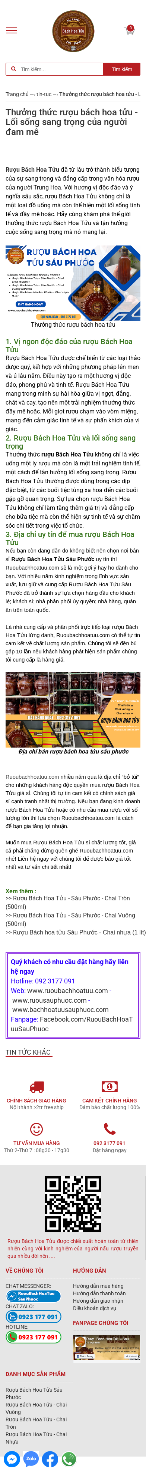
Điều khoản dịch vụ (94, 1308)
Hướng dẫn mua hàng (98, 1286)
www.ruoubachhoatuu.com (67, 991)
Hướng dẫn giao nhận (98, 1301)
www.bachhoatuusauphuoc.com (60, 1009)
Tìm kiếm (122, 69)
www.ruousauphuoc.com (49, 1000)
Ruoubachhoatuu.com (32, 777)
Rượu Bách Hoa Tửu (32, 169)
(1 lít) (81, 932)
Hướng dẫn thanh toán (99, 1293)
